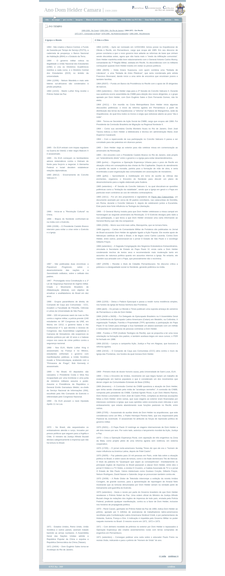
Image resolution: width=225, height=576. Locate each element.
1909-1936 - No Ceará (90, 30)
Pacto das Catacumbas (162, 197)
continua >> (173, 556)
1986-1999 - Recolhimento (140, 34)
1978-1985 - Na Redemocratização (114, 34)
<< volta (162, 556)
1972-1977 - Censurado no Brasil (87, 34)
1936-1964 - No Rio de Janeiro (111, 30)
